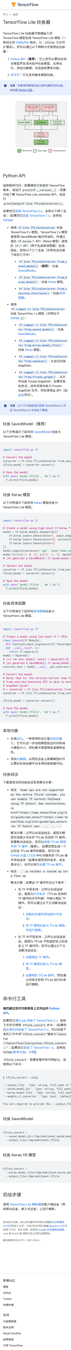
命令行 (15, 75)
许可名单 (39, 894)
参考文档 (19, 1052)
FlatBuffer (22, 42)
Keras (52, 282)
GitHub (7, 220)
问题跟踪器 (9, 1321)
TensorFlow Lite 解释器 (25, 1204)
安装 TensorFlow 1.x (36, 215)
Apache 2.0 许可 (58, 1226)
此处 (21, 395)
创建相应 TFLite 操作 (40, 975)
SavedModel (26, 270)
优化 (20, 738)
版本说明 (8, 1327)
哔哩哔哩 (8, 1304)
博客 (5, 1286)
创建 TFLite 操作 (50, 864)
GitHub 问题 (25, 90)
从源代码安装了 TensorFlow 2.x (27, 1029)
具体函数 (39, 611)
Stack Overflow (12, 1333)
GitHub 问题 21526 (23, 855)
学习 (5, 14)
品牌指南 (8, 1339)
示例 (32, 1052)
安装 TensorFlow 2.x (28, 211)
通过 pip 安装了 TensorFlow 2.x (36, 1020)
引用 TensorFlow (13, 1345)
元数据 (21, 759)
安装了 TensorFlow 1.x (38, 1047)
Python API (18, 59)
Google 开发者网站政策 (51, 1229)
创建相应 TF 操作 (37, 957)
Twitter (7, 1298)
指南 (15, 14)
